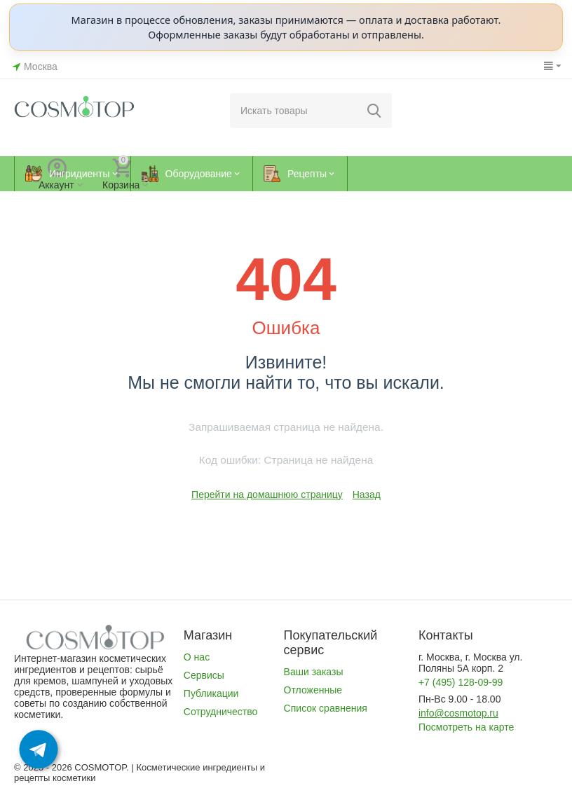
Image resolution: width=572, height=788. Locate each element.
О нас (197, 657)
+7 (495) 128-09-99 (460, 682)
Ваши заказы (313, 671)
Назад (367, 494)
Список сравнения (325, 708)
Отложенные (313, 690)
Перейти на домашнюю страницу (267, 494)
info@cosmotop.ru (458, 713)
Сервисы (204, 675)
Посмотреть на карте (466, 727)
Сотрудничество (221, 711)
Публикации (211, 693)
